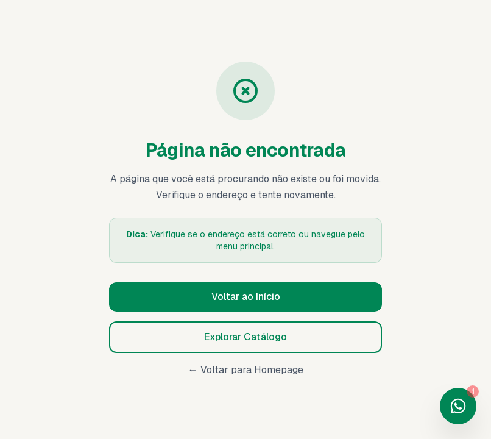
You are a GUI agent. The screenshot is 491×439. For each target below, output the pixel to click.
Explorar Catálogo (245, 336)
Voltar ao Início (245, 296)
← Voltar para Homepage (245, 369)
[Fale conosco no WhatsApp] (458, 406)
